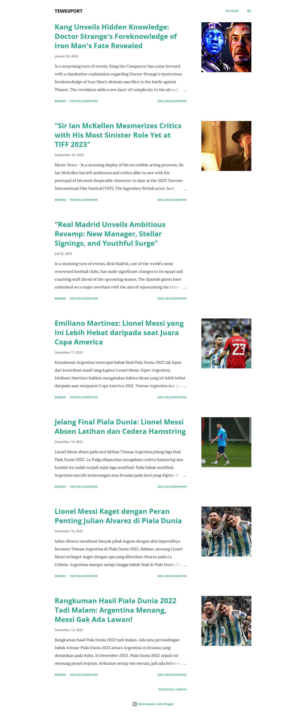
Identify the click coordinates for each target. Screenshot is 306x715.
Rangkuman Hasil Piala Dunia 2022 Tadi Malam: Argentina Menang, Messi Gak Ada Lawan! (115, 610)
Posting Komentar (84, 101)
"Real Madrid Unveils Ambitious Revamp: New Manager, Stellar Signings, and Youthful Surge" (110, 234)
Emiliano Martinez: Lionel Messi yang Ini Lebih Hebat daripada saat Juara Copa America (119, 332)
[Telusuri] (231, 11)
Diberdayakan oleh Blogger (153, 704)
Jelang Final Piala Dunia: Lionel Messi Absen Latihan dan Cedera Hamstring (120, 426)
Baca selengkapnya (172, 101)
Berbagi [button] (60, 101)
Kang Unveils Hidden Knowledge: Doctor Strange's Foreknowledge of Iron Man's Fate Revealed (116, 36)
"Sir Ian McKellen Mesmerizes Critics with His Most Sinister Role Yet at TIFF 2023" (118, 135)
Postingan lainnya (172, 689)
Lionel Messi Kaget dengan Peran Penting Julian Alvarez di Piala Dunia (118, 515)
